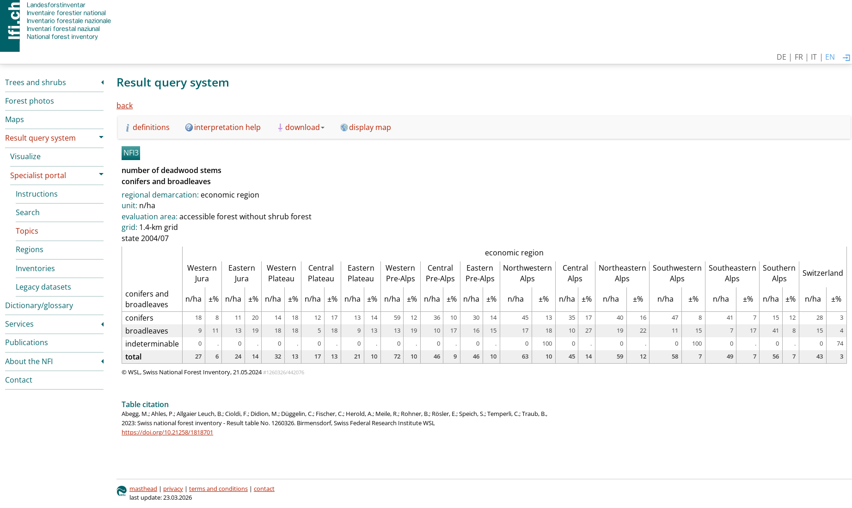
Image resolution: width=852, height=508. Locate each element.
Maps (14, 119)
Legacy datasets (43, 287)
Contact (18, 380)
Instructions (37, 194)
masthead (143, 488)
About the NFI (29, 361)
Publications (26, 342)
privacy (173, 488)
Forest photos (29, 101)
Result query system (40, 138)
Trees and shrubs (35, 82)
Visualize (25, 156)
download (305, 127)
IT (814, 57)
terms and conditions (218, 488)
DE (781, 57)
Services (19, 324)
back (124, 105)
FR (799, 57)
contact (264, 488)
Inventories (35, 268)
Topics (27, 231)
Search (28, 212)
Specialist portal (38, 175)
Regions (29, 249)
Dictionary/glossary (39, 305)
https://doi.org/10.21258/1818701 (167, 432)
